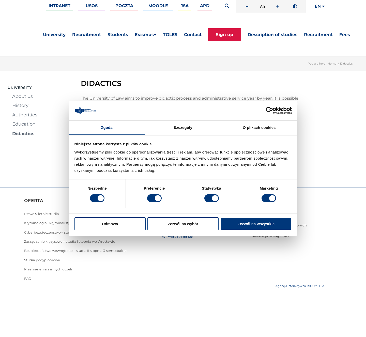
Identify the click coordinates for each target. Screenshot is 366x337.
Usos (92, 5)
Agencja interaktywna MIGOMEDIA (300, 286)
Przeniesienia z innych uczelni (49, 269)
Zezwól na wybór (183, 224)
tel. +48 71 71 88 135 (177, 236)
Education (24, 124)
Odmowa (110, 224)
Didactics (23, 133)
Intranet (59, 5)
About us (22, 96)
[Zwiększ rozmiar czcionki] (277, 6)
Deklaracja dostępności (269, 236)
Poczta (124, 5)
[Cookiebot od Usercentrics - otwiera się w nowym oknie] (269, 110)
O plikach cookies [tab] (259, 127)
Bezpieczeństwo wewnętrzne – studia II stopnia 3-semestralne (75, 251)
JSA (185, 5)
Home (332, 63)
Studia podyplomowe (42, 260)
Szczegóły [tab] (183, 127)
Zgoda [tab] (107, 127)
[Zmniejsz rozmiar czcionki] (247, 6)
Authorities (24, 115)
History (20, 105)
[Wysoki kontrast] (295, 6)
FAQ (27, 279)
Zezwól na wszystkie (256, 224)
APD (204, 5)
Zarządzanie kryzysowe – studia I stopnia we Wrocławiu (69, 241)
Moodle (158, 5)
